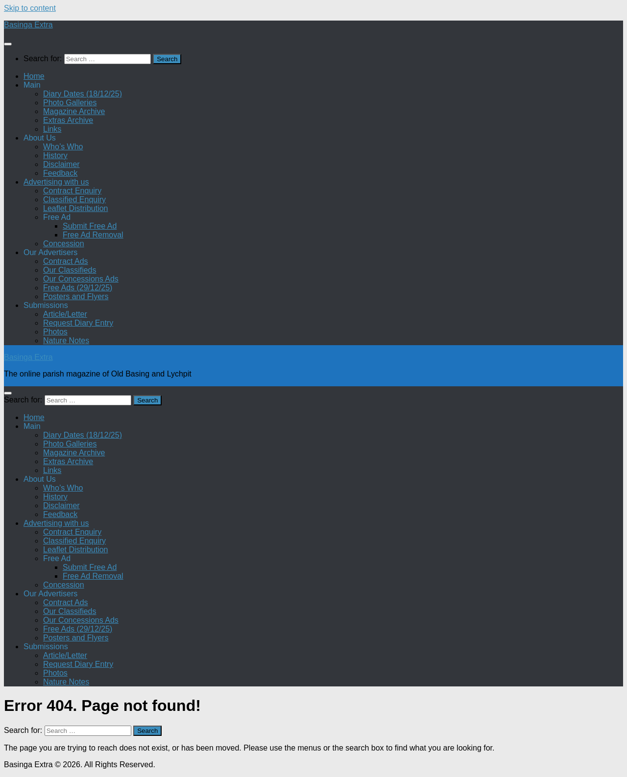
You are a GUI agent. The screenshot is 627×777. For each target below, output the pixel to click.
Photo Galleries (69, 102)
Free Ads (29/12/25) (77, 287)
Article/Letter (65, 314)
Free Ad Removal (93, 235)
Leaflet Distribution (75, 208)
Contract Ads (65, 261)
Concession (63, 243)
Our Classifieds (69, 270)
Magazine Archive (74, 111)
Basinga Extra (28, 25)
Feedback (60, 173)
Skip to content (30, 8)
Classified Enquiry (74, 199)
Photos (55, 332)
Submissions (46, 305)
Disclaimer (61, 164)
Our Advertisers (50, 252)
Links (52, 129)
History (55, 155)
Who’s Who (63, 146)
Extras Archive (68, 120)
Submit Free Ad (90, 226)
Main (32, 85)
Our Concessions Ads (81, 279)
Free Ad (57, 217)
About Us (40, 138)
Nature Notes (66, 340)
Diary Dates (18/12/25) (82, 94)
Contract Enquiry (72, 191)
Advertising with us (56, 182)
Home (34, 76)
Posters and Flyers (75, 296)
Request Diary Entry (78, 323)
